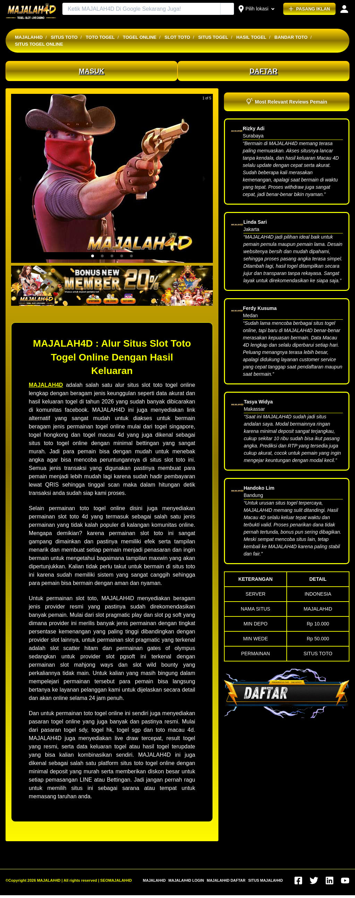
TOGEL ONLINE (139, 37)
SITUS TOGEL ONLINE (39, 44)
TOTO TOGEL (100, 37)
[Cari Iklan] (227, 9)
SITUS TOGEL (213, 37)
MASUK (91, 71)
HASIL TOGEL (251, 37)
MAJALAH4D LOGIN (186, 880)
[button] (92, 256)
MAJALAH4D (29, 37)
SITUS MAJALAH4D (265, 880)
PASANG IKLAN (309, 8)
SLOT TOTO (177, 37)
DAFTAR (264, 71)
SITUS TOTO (64, 37)
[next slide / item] (204, 178)
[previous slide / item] (19, 178)
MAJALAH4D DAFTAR (226, 880)
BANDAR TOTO (291, 37)
